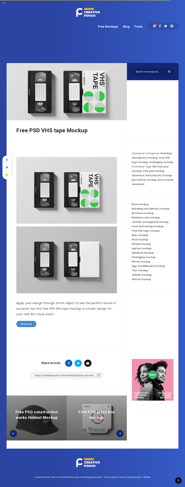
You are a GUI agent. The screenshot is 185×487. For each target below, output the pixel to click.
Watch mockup (141, 279)
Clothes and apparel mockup (150, 222)
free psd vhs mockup (159, 175)
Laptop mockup (142, 248)
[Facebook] (160, 26)
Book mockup (140, 204)
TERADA (146, 477)
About (123, 477)
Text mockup (140, 270)
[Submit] (169, 71)
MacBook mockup (143, 252)
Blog (126, 26)
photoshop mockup (144, 179)
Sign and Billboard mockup (148, 266)
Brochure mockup (143, 213)
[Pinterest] (171, 26)
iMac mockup (140, 235)
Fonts (138, 26)
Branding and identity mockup (151, 208)
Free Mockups (108, 26)
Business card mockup (146, 217)
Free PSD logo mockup (146, 230)
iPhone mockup (141, 244)
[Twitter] (165, 26)
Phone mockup (141, 261)
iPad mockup (140, 239)
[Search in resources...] (153, 71)
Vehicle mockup (142, 274)
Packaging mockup (161, 162)
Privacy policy (111, 477)
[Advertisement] (92, 44)
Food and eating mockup (148, 226)
